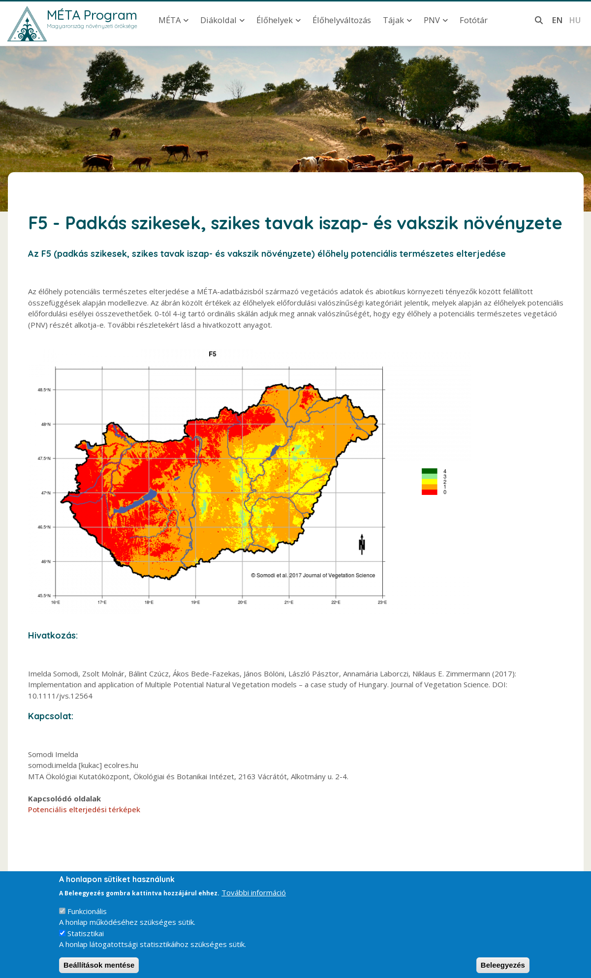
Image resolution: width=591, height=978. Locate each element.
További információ (253, 900)
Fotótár (474, 20)
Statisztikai (85, 940)
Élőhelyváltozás (341, 20)
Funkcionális (87, 918)
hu (575, 20)
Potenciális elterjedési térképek (84, 809)
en (557, 20)
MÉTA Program (92, 14)
